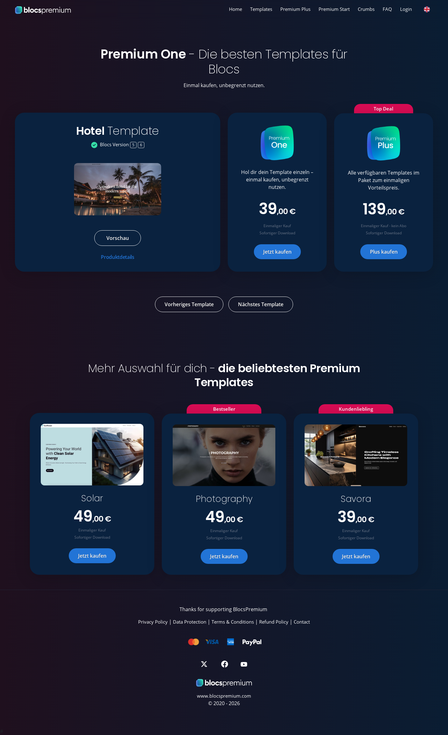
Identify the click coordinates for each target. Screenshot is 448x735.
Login (406, 9)
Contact (302, 622)
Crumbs (366, 9)
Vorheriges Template (189, 304)
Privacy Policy (153, 622)
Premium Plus (295, 9)
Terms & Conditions (233, 622)
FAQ (387, 9)
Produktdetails (117, 257)
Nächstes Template (260, 304)
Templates (261, 9)
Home (235, 9)
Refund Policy (273, 622)
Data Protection (189, 622)
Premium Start (334, 9)
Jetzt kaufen (277, 251)
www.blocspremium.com (224, 696)
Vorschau (117, 238)
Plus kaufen (384, 251)
